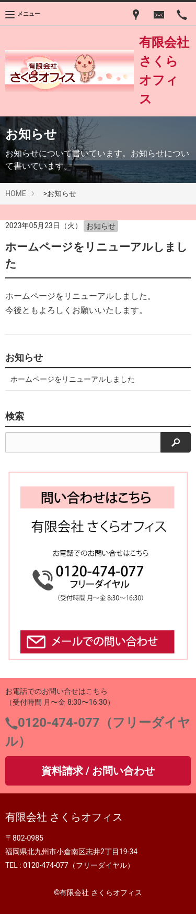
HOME (15, 193)
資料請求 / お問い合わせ (98, 771)
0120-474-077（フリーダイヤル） (78, 865)
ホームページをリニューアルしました (72, 379)
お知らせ (101, 226)
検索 (14, 416)
